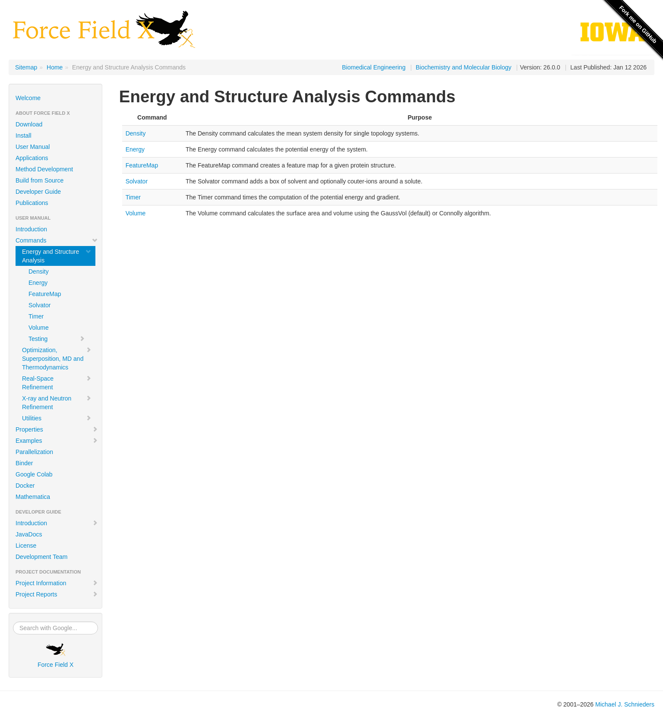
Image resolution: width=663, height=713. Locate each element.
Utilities (57, 418)
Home (55, 67)
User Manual (33, 146)
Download (29, 124)
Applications (32, 158)
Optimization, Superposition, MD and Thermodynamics (57, 359)
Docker (25, 485)
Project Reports (57, 594)
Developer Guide (38, 191)
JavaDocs (29, 534)
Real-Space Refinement (57, 383)
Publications (32, 202)
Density (38, 271)
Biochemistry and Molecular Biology (463, 67)
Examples (57, 440)
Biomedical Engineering (373, 67)
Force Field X (55, 655)
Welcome (28, 98)
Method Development (44, 169)
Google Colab (34, 474)
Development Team (41, 556)
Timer (36, 316)
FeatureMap (44, 293)
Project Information (57, 583)
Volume (38, 327)
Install (24, 135)
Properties (57, 429)
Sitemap (26, 67)
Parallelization (34, 451)
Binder (24, 463)
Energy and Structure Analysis (57, 256)
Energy (37, 282)
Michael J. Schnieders (624, 704)
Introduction (31, 229)
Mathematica (33, 496)
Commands (57, 240)
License (26, 545)
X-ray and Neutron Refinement (57, 402)
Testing (56, 338)
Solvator (39, 305)
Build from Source (39, 180)
